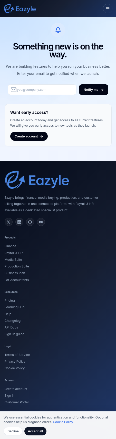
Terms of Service (17, 355)
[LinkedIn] (19, 222)
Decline (13, 431)
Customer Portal (17, 402)
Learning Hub (15, 307)
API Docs (11, 327)
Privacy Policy (15, 361)
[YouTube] (41, 222)
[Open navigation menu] (107, 8)
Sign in (10, 395)
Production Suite (17, 266)
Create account (16, 389)
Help (8, 314)
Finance (10, 246)
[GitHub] (30, 222)
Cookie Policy (15, 368)
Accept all (35, 431)
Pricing (10, 300)
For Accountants (17, 280)
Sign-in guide (14, 334)
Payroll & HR (14, 253)
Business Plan (15, 273)
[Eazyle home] (20, 9)
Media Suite (13, 260)
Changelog (13, 321)
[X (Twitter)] (9, 222)
